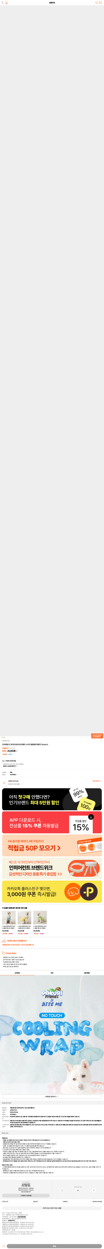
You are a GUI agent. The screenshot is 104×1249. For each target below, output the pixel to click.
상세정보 (17, 973)
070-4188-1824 (26, 1186)
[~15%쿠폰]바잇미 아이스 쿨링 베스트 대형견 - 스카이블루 (8, 927)
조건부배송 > (13, 774)
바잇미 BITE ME (5, 741)
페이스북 (94, 1190)
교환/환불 (87, 973)
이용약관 (65, 1202)
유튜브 (78, 1190)
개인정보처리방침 (97, 1202)
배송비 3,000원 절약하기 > (10, 766)
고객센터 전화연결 (25, 1195)
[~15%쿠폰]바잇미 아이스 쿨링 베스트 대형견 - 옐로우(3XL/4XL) (24, 927)
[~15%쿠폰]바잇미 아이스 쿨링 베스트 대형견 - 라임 (39, 927)
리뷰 (52, 973)
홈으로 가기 (6, 2)
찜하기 (4, 1246)
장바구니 (100, 2)
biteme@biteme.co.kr (36, 1232)
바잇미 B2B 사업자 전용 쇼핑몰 (52, 1208)
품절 (54, 1246)
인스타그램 (62, 1190)
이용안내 (35, 1202)
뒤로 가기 (2, 2)
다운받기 (97, 750)
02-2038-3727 (26, 1184)
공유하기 (101, 740)
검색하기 (96, 2)
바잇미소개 (5, 1202)
